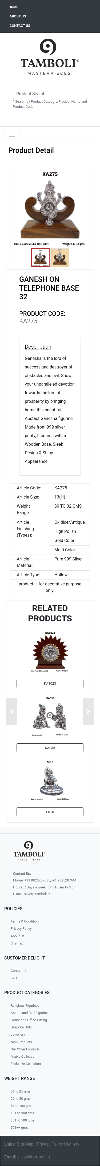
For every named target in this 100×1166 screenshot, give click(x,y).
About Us (18, 936)
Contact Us (19, 971)
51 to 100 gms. (22, 1106)
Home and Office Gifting (29, 1020)
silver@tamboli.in (33, 1157)
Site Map (25, 1144)
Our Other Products (25, 1049)
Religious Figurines (25, 1005)
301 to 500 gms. (23, 1120)
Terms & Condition (25, 921)
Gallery (72, 1144)
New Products (21, 1042)
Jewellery (18, 1034)
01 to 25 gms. (21, 1091)
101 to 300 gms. (23, 1113)
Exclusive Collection (26, 1064)
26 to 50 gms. (21, 1099)
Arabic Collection (24, 1056)
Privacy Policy (21, 929)
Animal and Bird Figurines (30, 1013)
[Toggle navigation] (12, 134)
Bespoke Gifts (21, 1027)
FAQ (14, 978)
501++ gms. (20, 1128)
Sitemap (17, 943)
